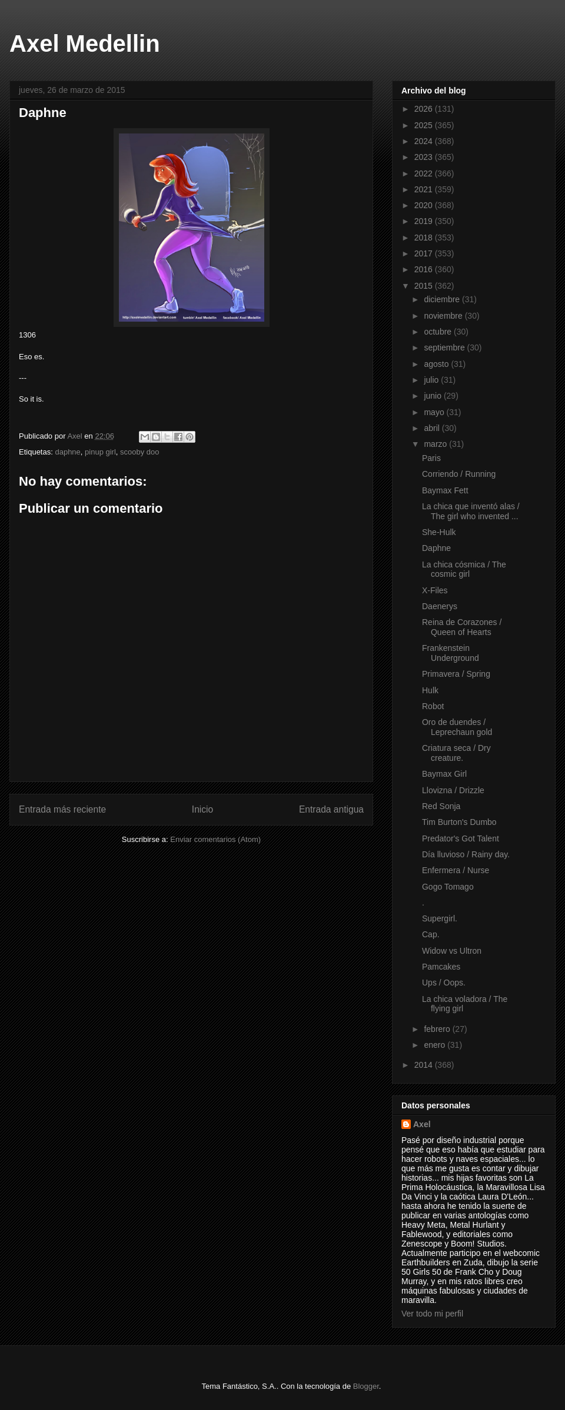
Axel (422, 1124)
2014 (424, 1065)
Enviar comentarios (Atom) (215, 839)
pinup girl (100, 451)
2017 (424, 253)
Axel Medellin (84, 43)
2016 (424, 269)
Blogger (366, 1386)
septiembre (445, 347)
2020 (424, 205)
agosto (437, 364)
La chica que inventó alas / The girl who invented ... (471, 511)
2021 (424, 189)
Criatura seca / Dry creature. (456, 753)
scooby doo (139, 451)
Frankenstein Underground (450, 653)
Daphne (436, 548)
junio (433, 395)
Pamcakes (441, 966)
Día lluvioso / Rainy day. (466, 854)
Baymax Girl (444, 773)
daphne (67, 451)
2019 (424, 221)
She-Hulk (439, 532)
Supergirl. (439, 918)
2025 (424, 125)
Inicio (202, 809)
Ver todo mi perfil (432, 1313)
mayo (435, 412)
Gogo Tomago (448, 886)
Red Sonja (441, 806)
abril (432, 428)
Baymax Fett (445, 490)
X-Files (435, 590)
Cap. (431, 934)
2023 (424, 157)
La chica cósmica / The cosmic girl (464, 569)
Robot (433, 706)
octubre (439, 331)
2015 (424, 285)
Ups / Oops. (444, 982)
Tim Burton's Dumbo (459, 822)
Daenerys (439, 606)
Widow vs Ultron (451, 950)
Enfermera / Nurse (455, 870)
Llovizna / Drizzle (453, 790)
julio (432, 380)
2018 (424, 237)
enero (435, 1045)
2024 (424, 141)
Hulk (430, 690)
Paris (431, 458)
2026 (424, 108)
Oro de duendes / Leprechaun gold (457, 727)
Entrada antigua (331, 809)
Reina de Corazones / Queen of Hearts (461, 627)
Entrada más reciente (62, 809)
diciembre (443, 299)
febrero (438, 1029)
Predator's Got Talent (460, 838)
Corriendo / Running (459, 474)
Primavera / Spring (456, 674)
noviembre (444, 315)
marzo (436, 444)
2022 (424, 173)
